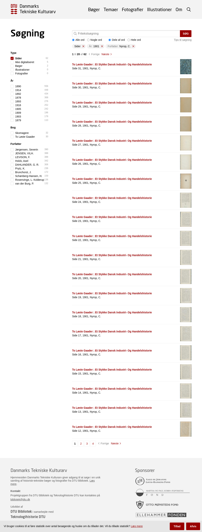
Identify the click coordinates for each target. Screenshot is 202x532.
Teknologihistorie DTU (28, 517)
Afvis (193, 526)
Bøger (94, 9)
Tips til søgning (183, 39)
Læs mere (137, 526)
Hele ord (134, 39)
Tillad (177, 526)
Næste (105, 54)
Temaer (111, 9)
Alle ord (78, 39)
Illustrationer (159, 9)
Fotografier (132, 9)
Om (179, 9)
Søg (186, 33)
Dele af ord (116, 39)
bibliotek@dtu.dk (20, 499)
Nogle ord (94, 39)
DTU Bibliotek (21, 511)
